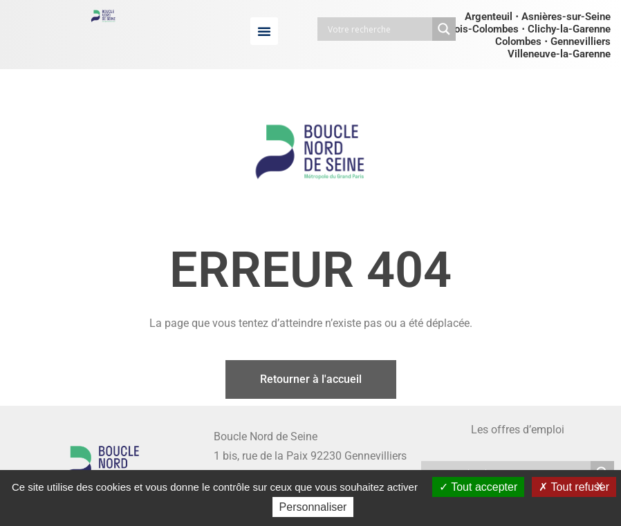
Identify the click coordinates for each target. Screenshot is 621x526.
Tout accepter (478, 487)
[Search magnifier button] (444, 29)
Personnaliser (313, 507)
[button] (264, 31)
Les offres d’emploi (517, 429)
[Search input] (378, 29)
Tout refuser (574, 487)
